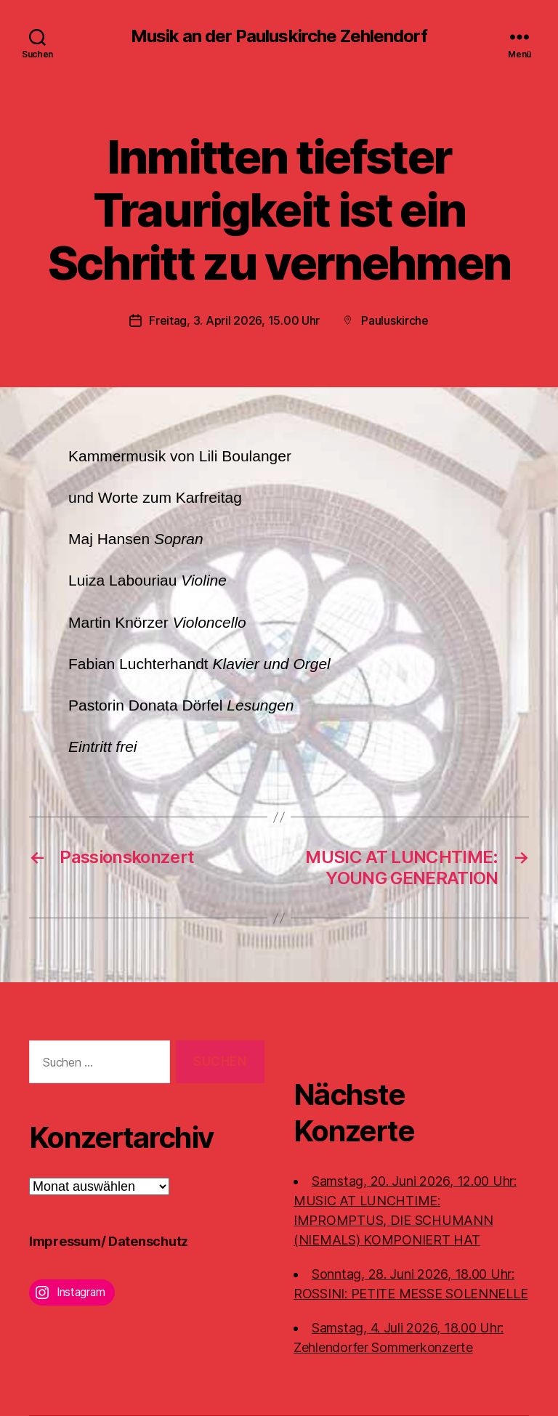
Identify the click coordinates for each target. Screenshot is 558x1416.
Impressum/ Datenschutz (108, 1241)
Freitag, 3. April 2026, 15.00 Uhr (234, 320)
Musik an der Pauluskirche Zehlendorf (278, 36)
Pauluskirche (395, 320)
